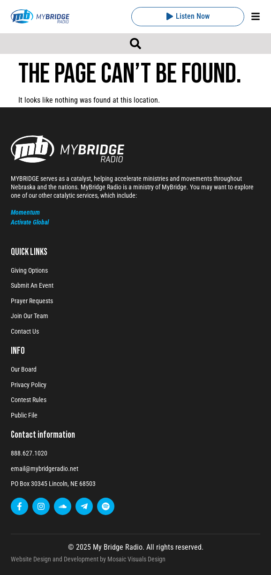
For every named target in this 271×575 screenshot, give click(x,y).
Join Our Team (29, 316)
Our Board (24, 369)
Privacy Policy (28, 384)
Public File (24, 415)
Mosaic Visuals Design (136, 559)
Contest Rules (28, 399)
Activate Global (30, 222)
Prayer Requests (32, 301)
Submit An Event (32, 285)
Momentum (25, 212)
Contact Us (25, 331)
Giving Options (29, 270)
